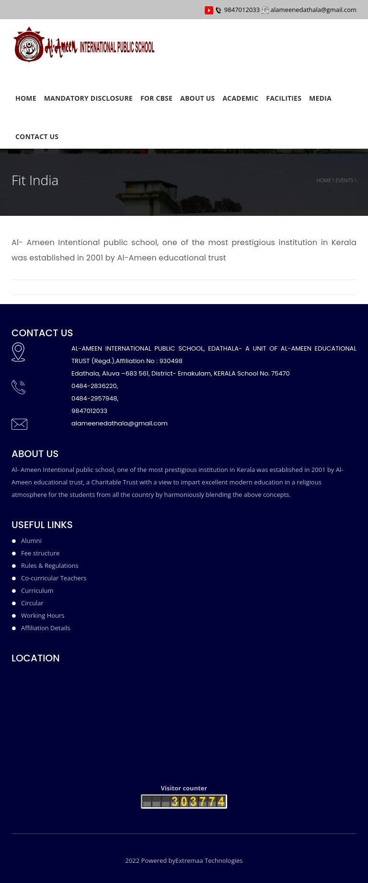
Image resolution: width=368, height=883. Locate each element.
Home (323, 180)
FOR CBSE (156, 98)
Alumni (31, 540)
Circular (32, 603)
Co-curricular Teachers (53, 578)
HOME (25, 98)
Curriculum (37, 590)
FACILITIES (283, 98)
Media (320, 98)
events (344, 180)
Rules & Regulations (50, 565)
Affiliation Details (45, 628)
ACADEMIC (241, 98)
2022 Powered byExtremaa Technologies (183, 860)
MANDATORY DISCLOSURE (88, 98)
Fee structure (40, 553)
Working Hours (43, 615)
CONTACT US (36, 136)
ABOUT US (197, 98)
